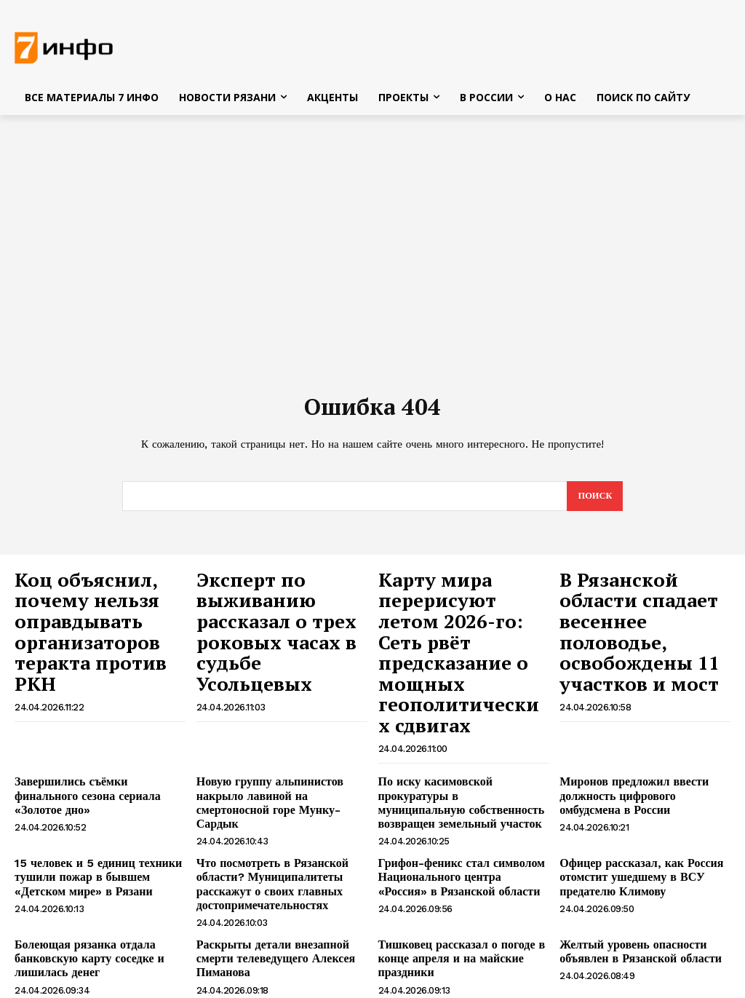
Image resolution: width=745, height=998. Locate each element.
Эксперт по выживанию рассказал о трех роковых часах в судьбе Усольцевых (280, 603)
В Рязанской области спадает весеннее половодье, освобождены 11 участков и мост (635, 611)
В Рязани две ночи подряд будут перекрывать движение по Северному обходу (452, 936)
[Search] (594, 500)
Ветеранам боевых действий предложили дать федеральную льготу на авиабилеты (87, 936)
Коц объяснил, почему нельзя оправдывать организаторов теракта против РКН (95, 603)
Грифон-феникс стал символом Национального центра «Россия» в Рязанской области (459, 800)
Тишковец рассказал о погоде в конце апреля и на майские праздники (450, 874)
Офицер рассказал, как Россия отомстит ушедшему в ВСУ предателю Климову (630, 800)
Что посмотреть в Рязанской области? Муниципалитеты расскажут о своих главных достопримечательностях (262, 806)
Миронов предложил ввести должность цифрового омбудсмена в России (642, 737)
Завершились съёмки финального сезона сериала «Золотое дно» (93, 731)
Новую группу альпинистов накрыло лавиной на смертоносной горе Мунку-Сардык (278, 737)
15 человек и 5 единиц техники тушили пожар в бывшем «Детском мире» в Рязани (97, 800)
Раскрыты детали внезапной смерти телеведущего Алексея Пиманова (280, 868)
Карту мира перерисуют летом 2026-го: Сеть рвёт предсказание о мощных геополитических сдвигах (446, 626)
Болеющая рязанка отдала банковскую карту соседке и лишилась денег (80, 874)
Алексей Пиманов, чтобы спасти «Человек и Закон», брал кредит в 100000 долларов (276, 936)
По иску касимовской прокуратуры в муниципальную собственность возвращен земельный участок (460, 737)
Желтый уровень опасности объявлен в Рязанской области (630, 868)
